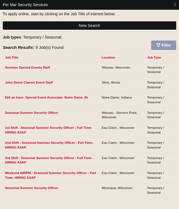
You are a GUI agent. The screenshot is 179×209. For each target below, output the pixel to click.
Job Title (11, 57)
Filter (166, 45)
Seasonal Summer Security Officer (31, 112)
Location (108, 57)
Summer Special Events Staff (27, 67)
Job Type (154, 57)
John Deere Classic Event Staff (29, 82)
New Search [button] (89, 25)
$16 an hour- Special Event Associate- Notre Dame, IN (46, 97)
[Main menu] (175, 4)
